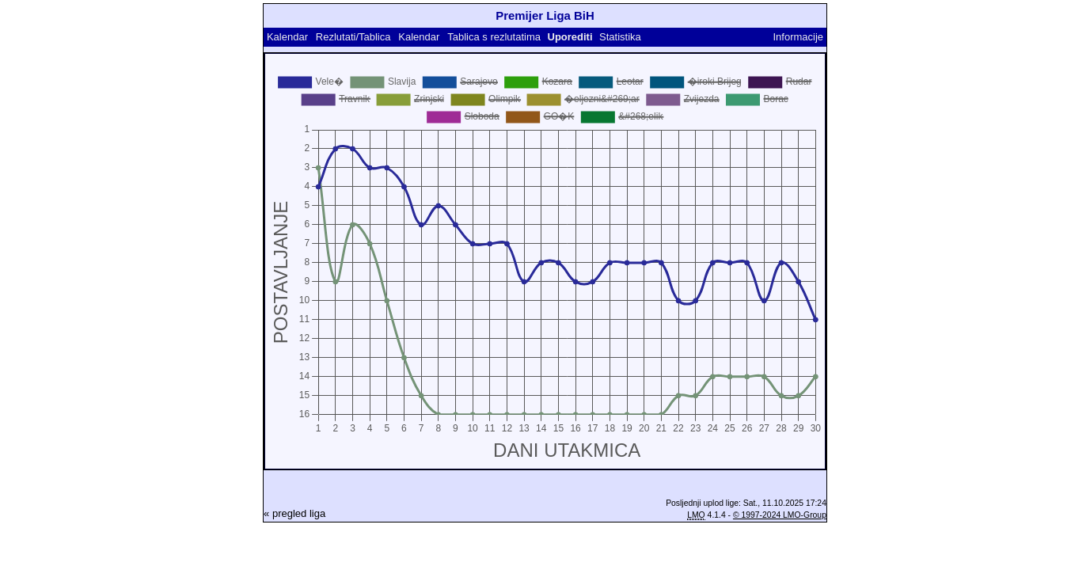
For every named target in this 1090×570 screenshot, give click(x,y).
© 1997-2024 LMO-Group (779, 515)
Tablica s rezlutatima (494, 37)
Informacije (798, 37)
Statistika (620, 37)
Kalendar (287, 37)
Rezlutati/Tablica (353, 37)
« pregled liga (294, 513)
